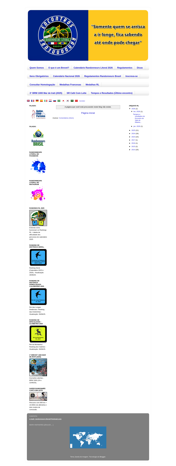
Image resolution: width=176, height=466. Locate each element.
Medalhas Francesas (70, 84)
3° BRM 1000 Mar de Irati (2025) (46, 93)
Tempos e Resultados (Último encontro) (111, 93)
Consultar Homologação (42, 84)
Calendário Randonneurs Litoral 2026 (93, 68)
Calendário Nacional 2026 (66, 76)
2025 (134, 130)
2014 (134, 150)
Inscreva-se (132, 76)
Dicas (140, 68)
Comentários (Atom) (66, 118)
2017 (134, 140)
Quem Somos (37, 68)
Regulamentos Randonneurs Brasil (102, 76)
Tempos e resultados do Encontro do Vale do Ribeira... (139, 118)
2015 (134, 146)
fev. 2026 (137, 111)
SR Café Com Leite (76, 93)
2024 (134, 133)
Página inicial (88, 113)
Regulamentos (124, 68)
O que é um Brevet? (58, 68)
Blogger (102, 457)
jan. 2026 (137, 126)
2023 (134, 137)
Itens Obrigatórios (39, 76)
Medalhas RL (92, 84)
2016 (134, 143)
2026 (134, 109)
